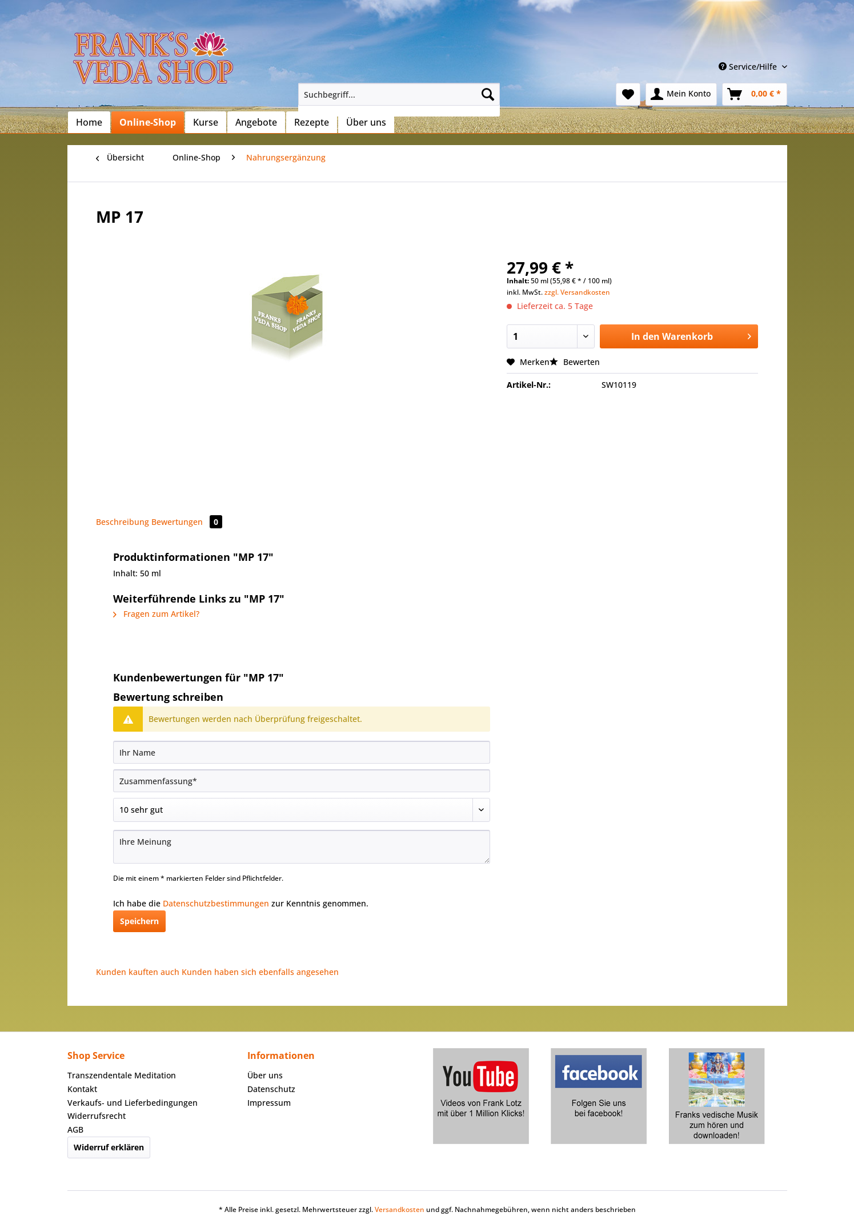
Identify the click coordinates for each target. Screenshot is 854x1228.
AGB (75, 1129)
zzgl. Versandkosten (577, 292)
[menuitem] (399, 100)
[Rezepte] (311, 122)
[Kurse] (205, 122)
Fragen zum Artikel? (156, 613)
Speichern (139, 921)
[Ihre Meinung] (301, 847)
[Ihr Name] (301, 752)
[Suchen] (488, 94)
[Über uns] (366, 122)
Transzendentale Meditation (121, 1075)
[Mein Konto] (681, 94)
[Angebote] (256, 122)
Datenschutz (271, 1088)
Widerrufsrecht (96, 1115)
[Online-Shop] (147, 122)
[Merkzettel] (628, 94)
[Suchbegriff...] (399, 94)
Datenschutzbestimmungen (216, 903)
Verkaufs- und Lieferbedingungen (132, 1102)
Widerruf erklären (109, 1147)
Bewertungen (186, 521)
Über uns (265, 1075)
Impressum (269, 1102)
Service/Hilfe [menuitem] (749, 66)
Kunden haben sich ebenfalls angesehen (260, 971)
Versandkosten (399, 1209)
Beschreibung (122, 521)
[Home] (89, 122)
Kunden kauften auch (137, 971)
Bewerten (575, 361)
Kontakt (82, 1088)
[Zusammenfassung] (301, 780)
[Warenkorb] (754, 94)
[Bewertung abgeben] (301, 810)
